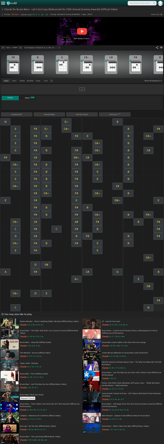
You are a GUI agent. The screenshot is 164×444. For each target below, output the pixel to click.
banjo (38, 81)
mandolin (30, 81)
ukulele (22, 81)
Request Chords (28, 398)
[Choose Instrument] (51, 80)
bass (46, 81)
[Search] (154, 3)
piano (14, 81)
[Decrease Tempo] (3, 47)
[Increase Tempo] (20, 47)
